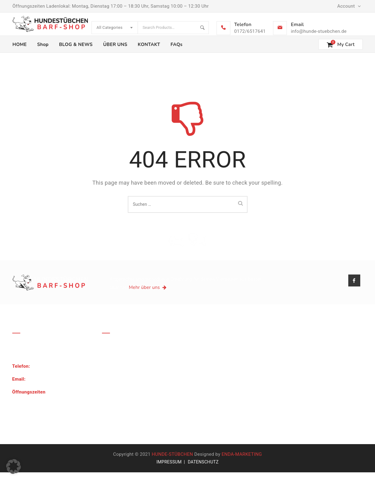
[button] (13, 466)
